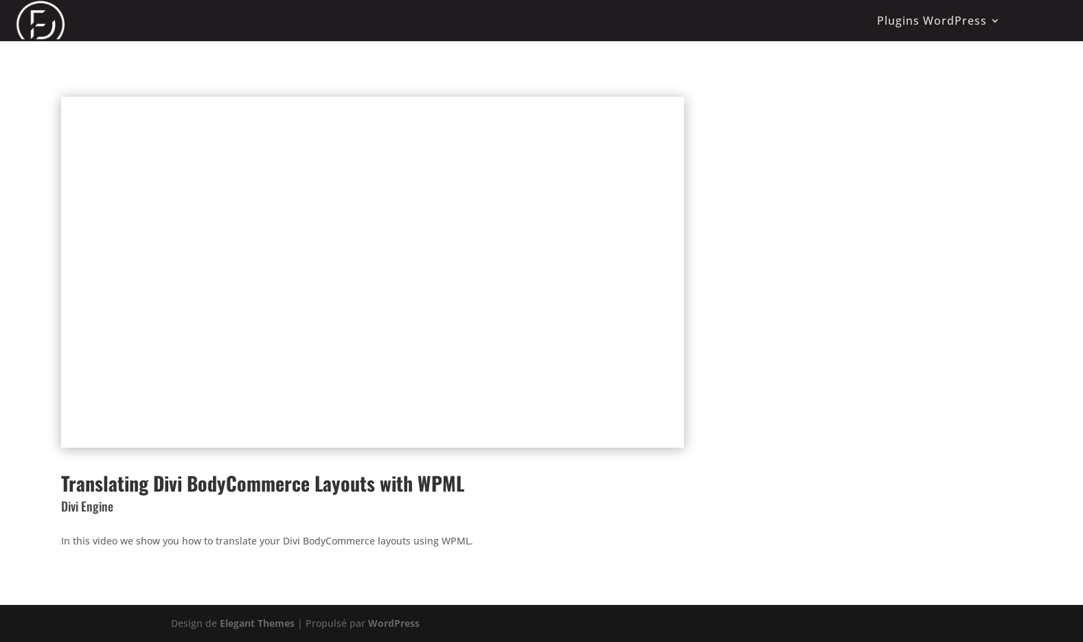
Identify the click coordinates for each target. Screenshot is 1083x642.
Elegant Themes (257, 623)
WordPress (394, 623)
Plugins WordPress (932, 20)
